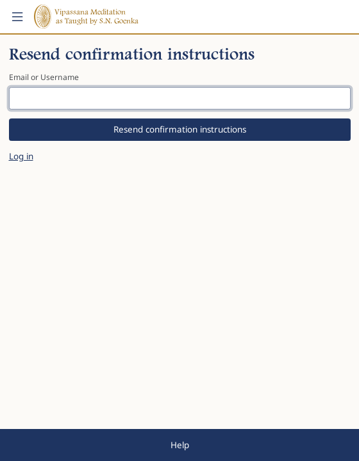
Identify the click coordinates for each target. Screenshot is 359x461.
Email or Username (44, 77)
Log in (21, 156)
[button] (17, 16)
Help (180, 445)
